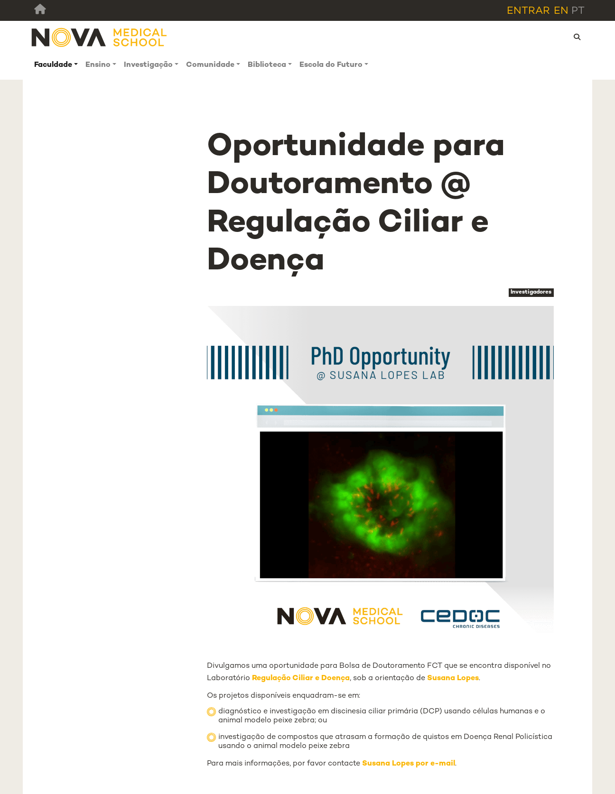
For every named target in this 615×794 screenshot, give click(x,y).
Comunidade (210, 65)
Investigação (148, 65)
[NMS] (99, 37)
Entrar (528, 11)
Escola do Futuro (331, 65)
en (561, 11)
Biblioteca (267, 65)
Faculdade (53, 65)
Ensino (98, 65)
